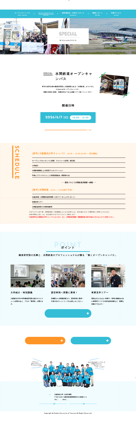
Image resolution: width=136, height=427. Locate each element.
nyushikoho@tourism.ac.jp (100, 408)
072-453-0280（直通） (75, 408)
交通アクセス (45, 351)
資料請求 (91, 351)
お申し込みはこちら (68, 134)
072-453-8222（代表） (58, 408)
